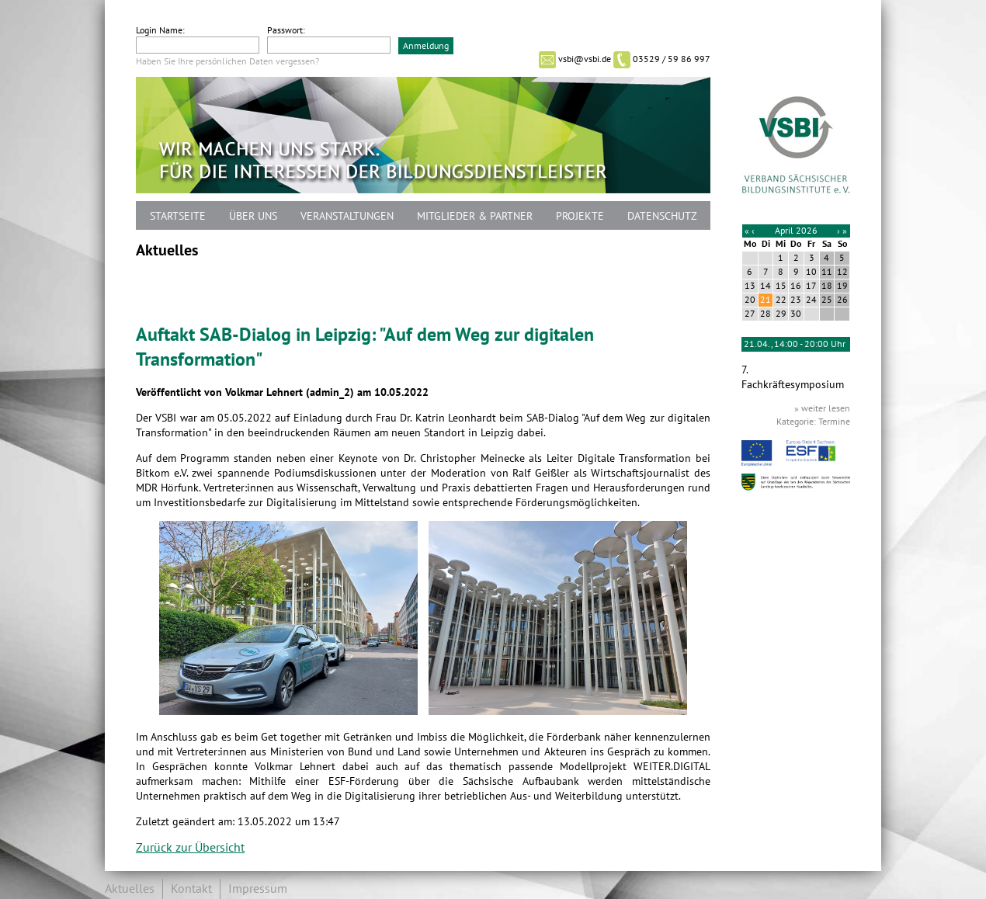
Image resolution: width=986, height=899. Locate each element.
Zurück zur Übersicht (190, 848)
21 (765, 299)
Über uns (253, 216)
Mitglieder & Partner (475, 216)
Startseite (178, 216)
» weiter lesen (822, 408)
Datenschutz (662, 216)
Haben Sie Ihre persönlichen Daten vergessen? (227, 61)
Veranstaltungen (347, 216)
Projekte (580, 216)
